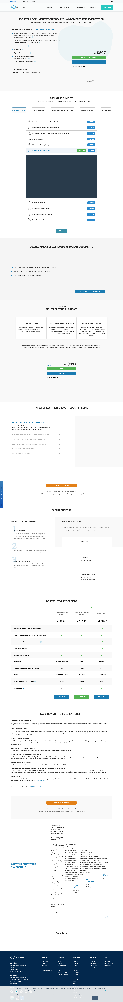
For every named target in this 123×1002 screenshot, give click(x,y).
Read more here (41, 782)
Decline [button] (103, 998)
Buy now (61, 367)
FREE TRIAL (61, 230)
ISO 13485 (76, 974)
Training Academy (47, 971)
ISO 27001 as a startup (36, 788)
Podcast (59, 971)
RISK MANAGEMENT (38, 110)
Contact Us (25, 1)
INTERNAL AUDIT (106, 110)
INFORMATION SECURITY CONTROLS (62, 110)
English (49, 364)
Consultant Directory (62, 976)
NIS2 (74, 983)
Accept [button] (95, 998)
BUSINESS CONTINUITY (87, 110)
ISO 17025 (76, 976)
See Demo (107, 7)
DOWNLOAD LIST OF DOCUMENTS (90, 291)
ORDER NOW (61, 698)
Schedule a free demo (61, 484)
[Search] (104, 2)
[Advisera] (17, 7)
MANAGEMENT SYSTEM (18, 110)
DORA (74, 985)
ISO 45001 (76, 971)
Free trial (88, 62)
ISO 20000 (76, 978)
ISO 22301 (76, 981)
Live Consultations (62, 974)
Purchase (81, 150)
